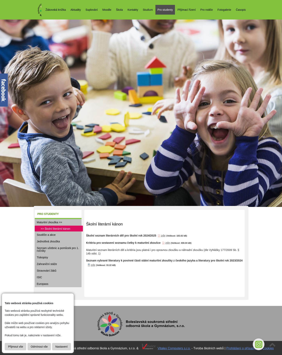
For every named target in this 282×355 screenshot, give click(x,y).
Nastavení (61, 346)
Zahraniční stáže (47, 264)
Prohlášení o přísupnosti (243, 348)
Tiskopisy (42, 257)
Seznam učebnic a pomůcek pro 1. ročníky (58, 249)
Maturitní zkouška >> (49, 222)
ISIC (39, 277)
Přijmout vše (15, 346)
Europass (42, 283)
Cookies (268, 348)
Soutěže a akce (46, 234)
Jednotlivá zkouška (48, 241)
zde (167, 242)
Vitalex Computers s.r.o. (174, 348)
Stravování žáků (46, 270)
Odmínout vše (39, 346)
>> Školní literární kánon (55, 228)
